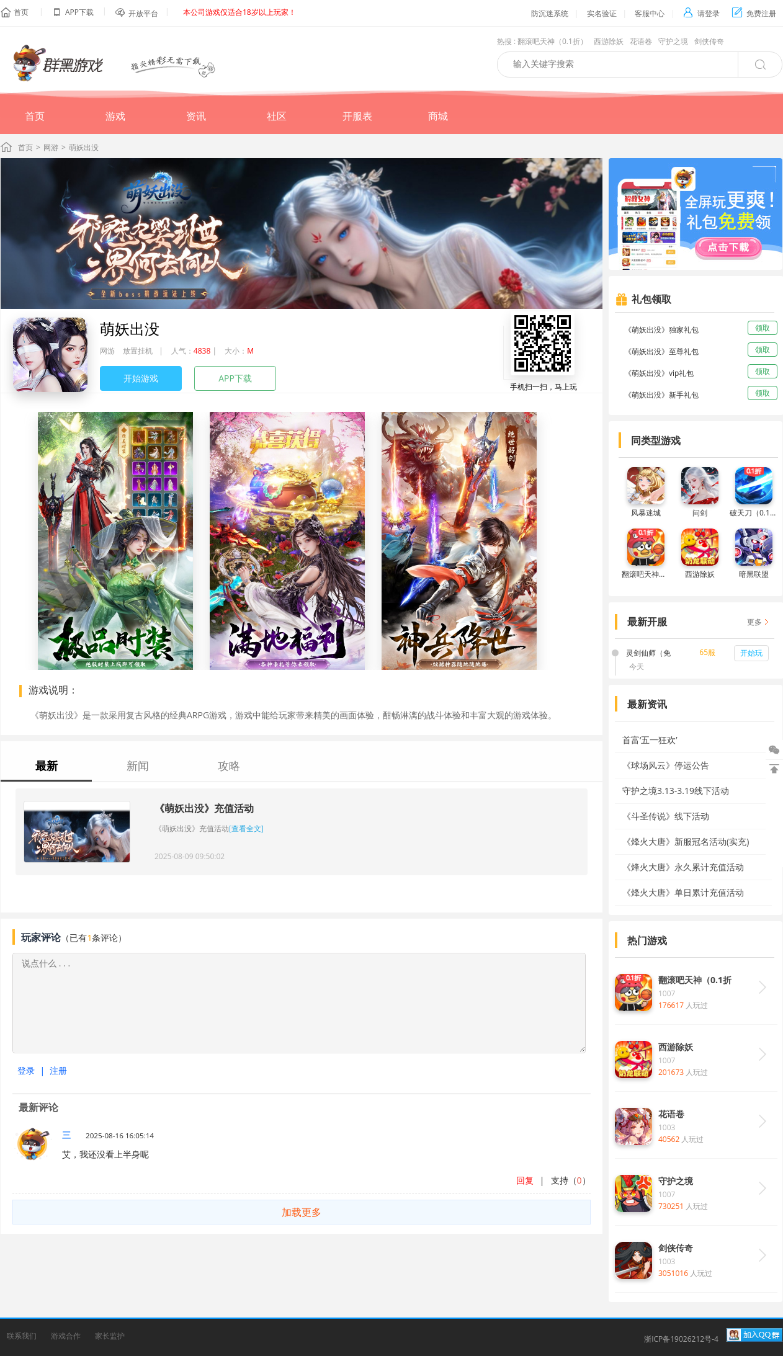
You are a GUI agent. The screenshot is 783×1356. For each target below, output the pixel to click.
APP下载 (235, 378)
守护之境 (673, 41)
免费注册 (754, 13)
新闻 (138, 765)
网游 (50, 147)
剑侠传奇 (709, 41)
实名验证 (602, 13)
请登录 (701, 13)
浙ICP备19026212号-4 (681, 1339)
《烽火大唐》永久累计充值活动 (683, 867)
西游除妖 (609, 41)
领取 (762, 328)
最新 (46, 765)
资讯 (196, 116)
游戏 (115, 116)
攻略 (229, 765)
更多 (754, 622)
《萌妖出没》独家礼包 (661, 329)
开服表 (357, 116)
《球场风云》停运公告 (665, 765)
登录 (26, 1070)
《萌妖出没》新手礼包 (661, 395)
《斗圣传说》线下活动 (665, 816)
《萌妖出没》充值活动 (204, 808)
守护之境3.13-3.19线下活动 (675, 790)
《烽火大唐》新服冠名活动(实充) (685, 841)
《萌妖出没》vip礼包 (659, 373)
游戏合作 (66, 1336)
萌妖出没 (129, 328)
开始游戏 (140, 378)
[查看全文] (246, 828)
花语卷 (641, 41)
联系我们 (22, 1336)
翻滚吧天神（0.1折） (552, 41)
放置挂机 (138, 351)
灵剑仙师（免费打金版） (648, 654)
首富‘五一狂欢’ (650, 740)
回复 (525, 1180)
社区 (277, 116)
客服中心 (649, 13)
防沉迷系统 (549, 13)
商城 (438, 116)
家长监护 (110, 1336)
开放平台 (143, 13)
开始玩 (751, 653)
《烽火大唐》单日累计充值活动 (683, 892)
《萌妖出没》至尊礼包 (661, 351)
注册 (58, 1070)
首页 (21, 12)
